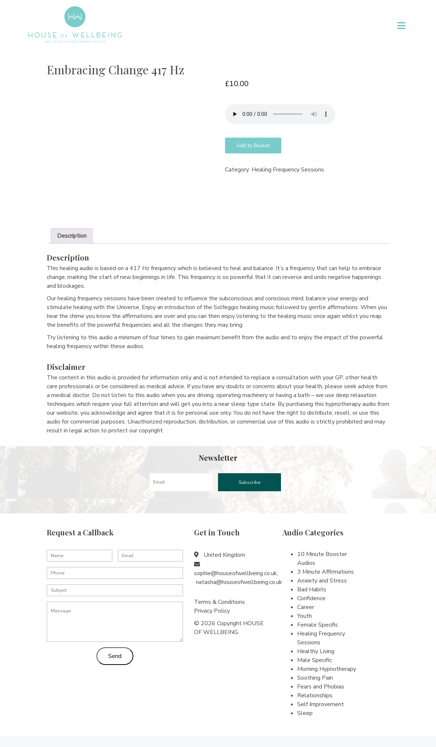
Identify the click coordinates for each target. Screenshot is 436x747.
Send (115, 656)
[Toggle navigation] (401, 26)
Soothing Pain (315, 678)
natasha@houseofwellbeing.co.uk (239, 582)
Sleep (305, 713)
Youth (304, 616)
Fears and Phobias (320, 687)
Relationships (315, 695)
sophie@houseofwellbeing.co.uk (235, 573)
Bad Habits (311, 589)
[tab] (72, 236)
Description (72, 236)
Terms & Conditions (219, 602)
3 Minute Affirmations (325, 572)
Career (305, 607)
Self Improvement (320, 704)
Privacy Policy (212, 611)
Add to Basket (253, 145)
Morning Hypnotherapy (326, 669)
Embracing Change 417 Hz (115, 69)
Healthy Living (315, 651)
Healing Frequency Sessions (288, 170)
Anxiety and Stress (322, 581)
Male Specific (314, 660)
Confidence (311, 598)
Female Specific (317, 625)
